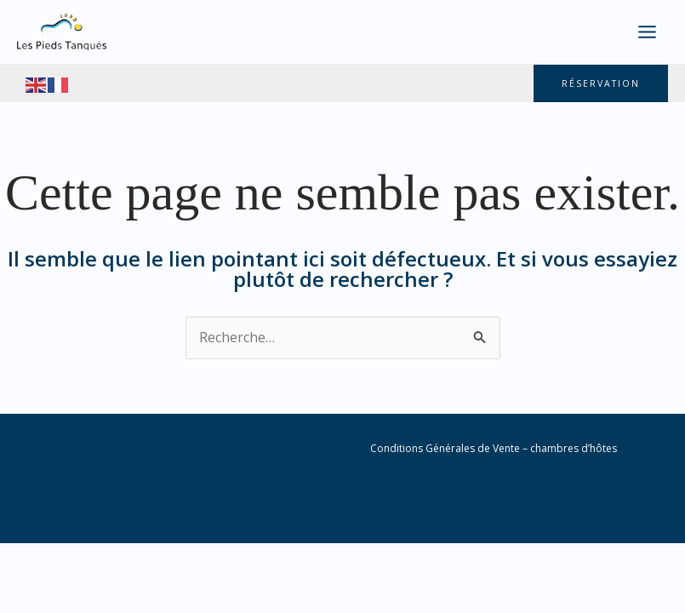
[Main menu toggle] (647, 32)
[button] (599, 84)
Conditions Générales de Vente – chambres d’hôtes (493, 449)
